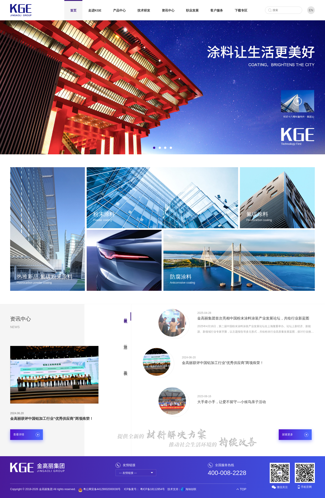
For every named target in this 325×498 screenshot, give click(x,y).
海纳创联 (191, 489)
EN (311, 10)
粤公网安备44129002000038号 (99, 489)
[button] (154, 148)
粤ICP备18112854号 (152, 489)
